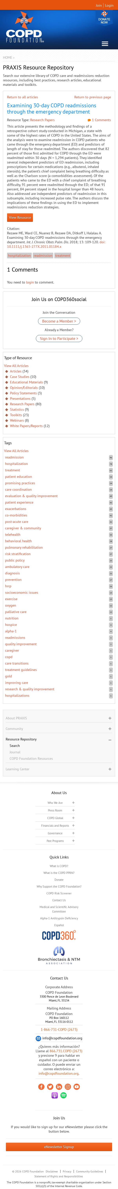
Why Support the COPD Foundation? (59, 886)
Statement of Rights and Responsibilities (58, 1176)
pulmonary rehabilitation (24, 547)
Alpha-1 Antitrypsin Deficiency (59, 918)
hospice (11, 624)
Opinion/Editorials (24, 387)
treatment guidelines (21, 669)
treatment (62, 255)
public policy (15, 560)
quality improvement (21, 644)
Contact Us (59, 900)
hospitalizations (17, 695)
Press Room (55, 810)
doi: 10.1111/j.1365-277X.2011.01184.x (56, 244)
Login (109, 5)
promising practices (20, 483)
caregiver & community (23, 528)
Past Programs (55, 841)
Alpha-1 (11, 631)
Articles (16, 371)
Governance (55, 833)
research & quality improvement (29, 689)
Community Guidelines (89, 1171)
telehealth (12, 534)
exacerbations (15, 509)
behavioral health (18, 541)
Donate (104, 18)
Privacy (67, 1171)
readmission (43, 255)
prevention (13, 579)
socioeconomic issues (21, 592)
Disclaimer (52, 1171)
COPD (9, 657)
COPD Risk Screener (59, 893)
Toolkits (16, 415)
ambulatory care (17, 566)
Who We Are (55, 803)
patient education (18, 476)
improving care (16, 682)
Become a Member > (59, 321)
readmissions (15, 637)
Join (99, 5)
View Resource (20, 217)
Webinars (17, 420)
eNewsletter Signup (59, 1147)
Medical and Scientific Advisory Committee (59, 909)
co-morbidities (16, 515)
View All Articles (16, 365)
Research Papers (42, 120)
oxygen (10, 605)
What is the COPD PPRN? (59, 873)
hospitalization (19, 255)
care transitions (17, 663)
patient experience (19, 502)
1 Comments (99, 120)
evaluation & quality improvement (31, 496)
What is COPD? (59, 866)
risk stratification (18, 554)
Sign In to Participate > (59, 338)
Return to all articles (22, 97)
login (30, 282)
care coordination (18, 489)
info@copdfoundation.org (59, 1073)
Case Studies (19, 376)
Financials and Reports (55, 825)
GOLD (8, 676)
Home (7, 57)
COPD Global (55, 818)
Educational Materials (26, 382)
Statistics (17, 409)
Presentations (20, 398)
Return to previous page (92, 97)
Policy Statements (23, 393)
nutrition (11, 618)
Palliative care (15, 612)
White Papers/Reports (26, 426)
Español (59, 925)
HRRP (8, 586)
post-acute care (16, 521)
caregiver (12, 650)
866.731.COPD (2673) (66, 1051)
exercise (11, 599)
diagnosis (12, 573)
